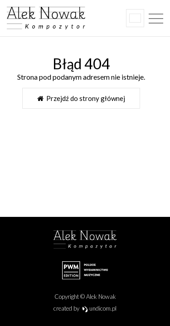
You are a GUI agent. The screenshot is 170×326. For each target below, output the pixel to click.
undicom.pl (99, 308)
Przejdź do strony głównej (81, 98)
